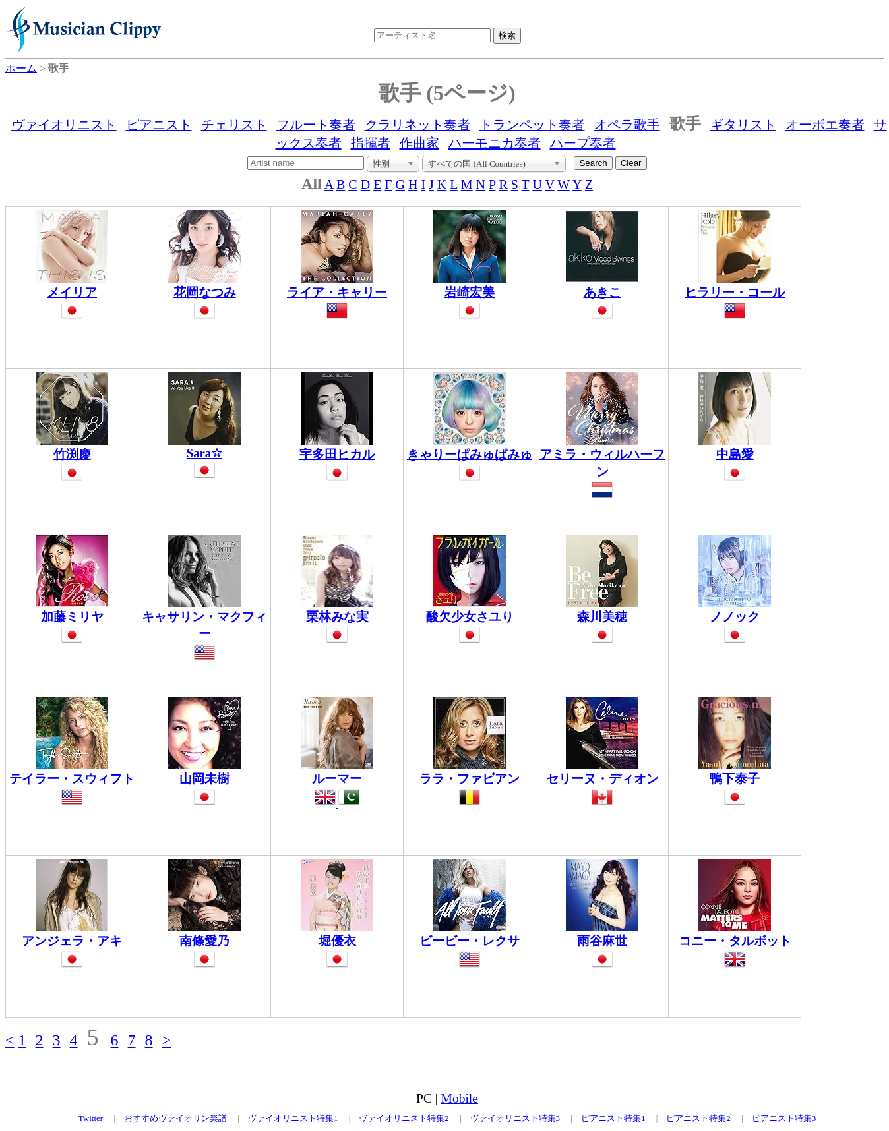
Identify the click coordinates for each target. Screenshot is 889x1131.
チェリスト (234, 124)
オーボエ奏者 (825, 124)
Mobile (459, 1098)
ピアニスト (159, 124)
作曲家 (419, 143)
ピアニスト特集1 (613, 1118)
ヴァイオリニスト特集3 (515, 1118)
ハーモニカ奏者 (494, 143)
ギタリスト (743, 124)
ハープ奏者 (583, 143)
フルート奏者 (315, 124)
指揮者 (370, 143)
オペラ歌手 (627, 124)
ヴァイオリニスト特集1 (293, 1118)
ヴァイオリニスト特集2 (404, 1118)
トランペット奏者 (532, 124)
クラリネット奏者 (417, 124)
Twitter (90, 1118)
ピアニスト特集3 (784, 1118)
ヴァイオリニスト (64, 124)
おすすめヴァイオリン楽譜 (175, 1118)
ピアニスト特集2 (698, 1118)
